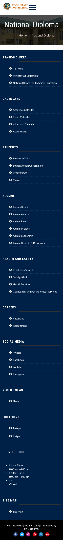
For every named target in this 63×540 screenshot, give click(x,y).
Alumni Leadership (23, 235)
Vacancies (18, 318)
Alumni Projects (22, 228)
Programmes (20, 172)
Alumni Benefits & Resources (29, 242)
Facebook (18, 359)
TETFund (18, 68)
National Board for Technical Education (35, 82)
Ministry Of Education (25, 75)
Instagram (18, 374)
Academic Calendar (23, 109)
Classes (17, 180)
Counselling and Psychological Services (35, 291)
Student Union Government (28, 165)
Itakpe (16, 436)
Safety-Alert (20, 277)
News (16, 401)
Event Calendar (21, 117)
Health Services (21, 284)
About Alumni (20, 206)
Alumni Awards (21, 214)
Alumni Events (21, 221)
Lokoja (17, 428)
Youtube (17, 367)
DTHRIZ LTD (31, 529)
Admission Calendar (24, 124)
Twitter (17, 352)
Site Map (18, 511)
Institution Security (24, 269)
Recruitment (20, 131)
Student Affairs (21, 158)
